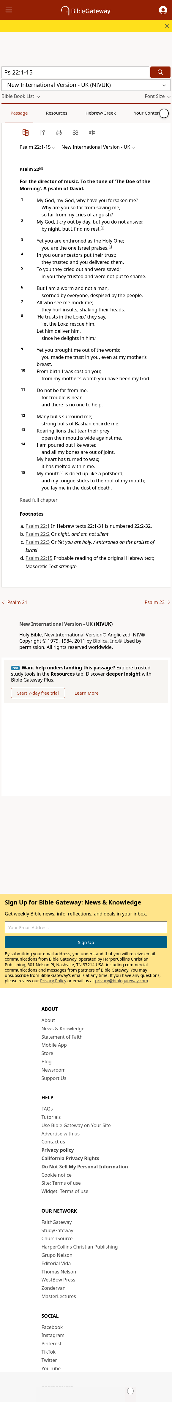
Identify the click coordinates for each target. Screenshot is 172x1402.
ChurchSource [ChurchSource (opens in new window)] (57, 1238)
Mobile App (54, 1045)
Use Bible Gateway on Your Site (76, 1125)
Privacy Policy (53, 980)
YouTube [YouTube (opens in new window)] (51, 1368)
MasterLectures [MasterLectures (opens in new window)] (59, 1296)
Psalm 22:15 (39, 558)
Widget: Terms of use (65, 1191)
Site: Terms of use (61, 1183)
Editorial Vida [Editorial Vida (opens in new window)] (56, 1263)
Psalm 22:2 (38, 534)
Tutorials (51, 1117)
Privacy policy (58, 1150)
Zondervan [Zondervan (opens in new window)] (54, 1288)
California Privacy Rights (71, 1158)
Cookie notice (57, 1175)
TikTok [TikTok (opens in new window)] (49, 1352)
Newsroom (54, 1070)
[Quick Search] (75, 72)
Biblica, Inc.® (107, 641)
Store (47, 1053)
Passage (14, 113)
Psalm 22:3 (38, 542)
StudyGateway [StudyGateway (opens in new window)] (57, 1230)
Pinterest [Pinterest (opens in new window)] (51, 1343)
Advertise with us (61, 1133)
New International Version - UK (56, 624)
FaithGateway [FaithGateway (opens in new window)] (57, 1222)
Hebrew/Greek (79, 113)
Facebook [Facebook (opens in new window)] (52, 1327)
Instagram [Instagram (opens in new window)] (53, 1335)
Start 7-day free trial (38, 693)
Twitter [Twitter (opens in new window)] (49, 1360)
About (48, 1020)
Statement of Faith (62, 1037)
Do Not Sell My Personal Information (85, 1166)
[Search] (160, 72)
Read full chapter (39, 500)
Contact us (53, 1141)
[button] (163, 10)
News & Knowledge (63, 1028)
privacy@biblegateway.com (121, 980)
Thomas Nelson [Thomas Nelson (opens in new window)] (59, 1271)
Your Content (117, 113)
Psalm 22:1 (38, 526)
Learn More (87, 693)
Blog (47, 1061)
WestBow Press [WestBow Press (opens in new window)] (58, 1279)
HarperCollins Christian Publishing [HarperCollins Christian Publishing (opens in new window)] (80, 1246)
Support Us (54, 1078)
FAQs (47, 1108)
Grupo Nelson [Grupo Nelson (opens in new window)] (57, 1255)
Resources (43, 113)
